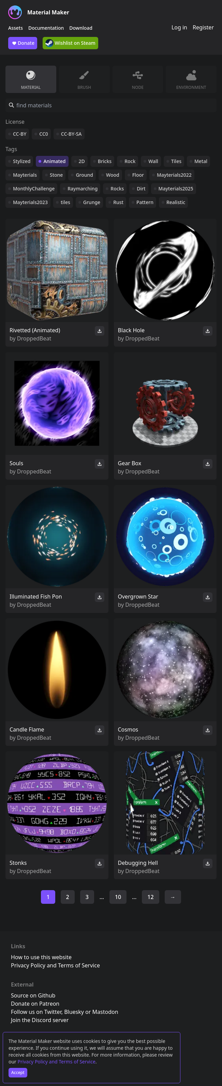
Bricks (105, 161)
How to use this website (41, 957)
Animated (54, 161)
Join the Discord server (40, 1020)
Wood (112, 175)
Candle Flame (27, 729)
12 (150, 897)
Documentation (46, 28)
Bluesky (74, 1012)
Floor (138, 175)
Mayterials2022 (174, 175)
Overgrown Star (138, 596)
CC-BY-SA (71, 134)
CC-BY (19, 134)
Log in (179, 27)
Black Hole (131, 330)
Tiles (176, 161)
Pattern (144, 202)
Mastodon (105, 1012)
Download (80, 28)
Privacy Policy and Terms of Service (56, 1061)
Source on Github (33, 995)
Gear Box (130, 463)
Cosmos (128, 729)
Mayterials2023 (30, 202)
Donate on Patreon (35, 1003)
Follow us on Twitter (36, 1012)
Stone (56, 175)
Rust (118, 202)
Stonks (18, 863)
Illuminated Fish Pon (36, 596)
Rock (129, 161)
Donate (22, 43)
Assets (15, 28)
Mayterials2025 (176, 188)
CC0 (43, 134)
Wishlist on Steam (70, 43)
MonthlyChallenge (34, 188)
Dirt (141, 188)
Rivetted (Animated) (35, 330)
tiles (65, 202)
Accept (18, 1072)
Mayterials (25, 175)
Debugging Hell (138, 863)
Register (203, 27)
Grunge (91, 202)
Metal (200, 161)
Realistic (175, 202)
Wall (153, 161)
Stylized (21, 161)
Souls (16, 463)
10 (118, 897)
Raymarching (83, 188)
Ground (84, 175)
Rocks (117, 188)
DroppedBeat (34, 338)
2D (82, 161)
